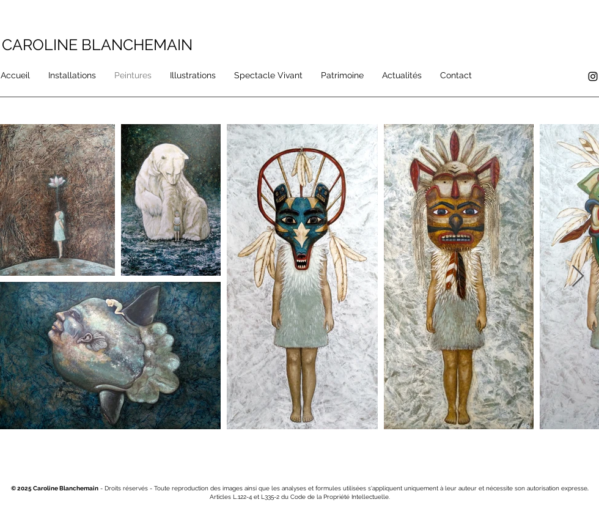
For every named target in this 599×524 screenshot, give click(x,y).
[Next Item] (578, 277)
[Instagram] (593, 76)
